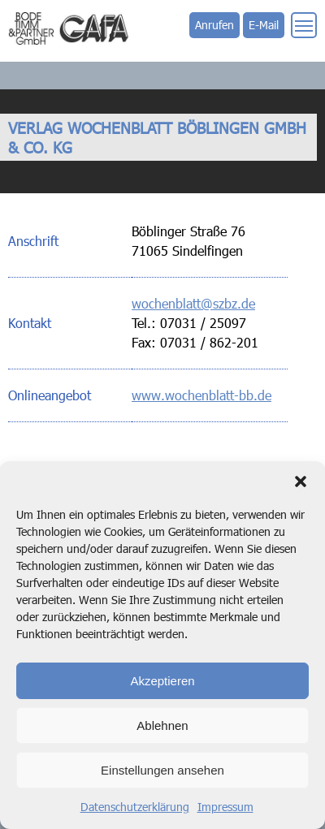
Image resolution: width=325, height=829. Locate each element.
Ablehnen (162, 725)
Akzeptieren (162, 681)
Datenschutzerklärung (134, 806)
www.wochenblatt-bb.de (201, 395)
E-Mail (264, 24)
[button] (300, 481)
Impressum (225, 806)
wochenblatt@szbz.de (193, 303)
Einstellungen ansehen (162, 770)
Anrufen (214, 24)
